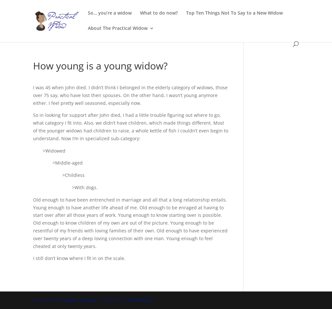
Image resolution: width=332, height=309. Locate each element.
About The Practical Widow (118, 28)
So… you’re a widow (110, 13)
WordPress (140, 300)
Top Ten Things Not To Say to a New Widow (234, 13)
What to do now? (159, 13)
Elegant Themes (79, 300)
